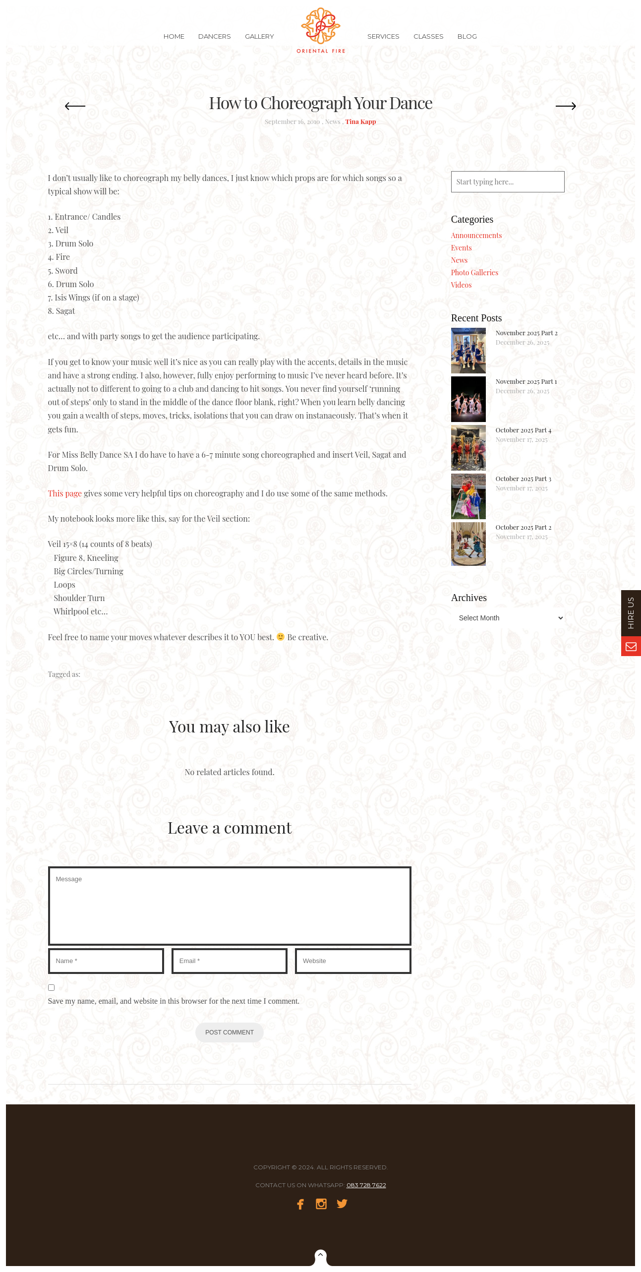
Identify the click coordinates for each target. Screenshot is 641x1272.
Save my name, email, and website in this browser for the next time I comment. (174, 1001)
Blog (467, 42)
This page (65, 493)
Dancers (214, 42)
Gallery (259, 42)
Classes (428, 42)
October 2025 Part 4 (524, 429)
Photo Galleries (474, 272)
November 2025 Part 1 (526, 381)
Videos (461, 285)
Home (174, 42)
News (333, 121)
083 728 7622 (366, 1185)
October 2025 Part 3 (523, 478)
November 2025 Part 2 (527, 332)
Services (383, 42)
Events (461, 247)
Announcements (476, 235)
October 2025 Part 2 (524, 527)
